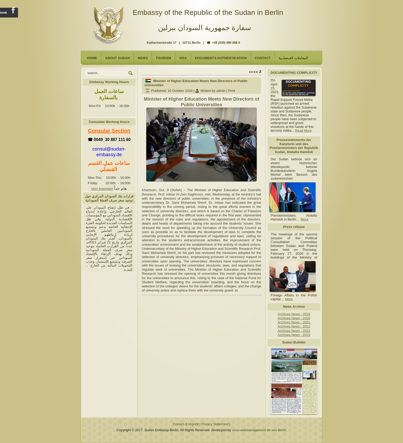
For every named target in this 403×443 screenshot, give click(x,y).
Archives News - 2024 (294, 335)
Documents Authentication (221, 58)
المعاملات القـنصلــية (293, 58)
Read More (303, 130)
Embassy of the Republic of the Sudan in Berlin (208, 12)
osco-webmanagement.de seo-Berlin (259, 430)
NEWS (143, 58)
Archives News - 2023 (294, 331)
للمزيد (128, 269)
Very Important (102, 189)
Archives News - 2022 (294, 326)
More (304, 219)
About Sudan (117, 58)
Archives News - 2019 (294, 314)
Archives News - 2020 (294, 318)
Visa (183, 58)
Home (92, 58)
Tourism (163, 58)
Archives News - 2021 (294, 322)
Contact (263, 58)
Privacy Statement (214, 424)
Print (231, 91)
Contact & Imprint (185, 424)
